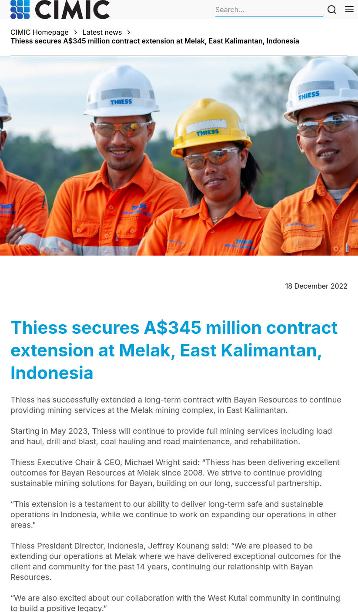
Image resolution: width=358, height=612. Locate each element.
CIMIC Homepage (39, 32)
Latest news (102, 32)
